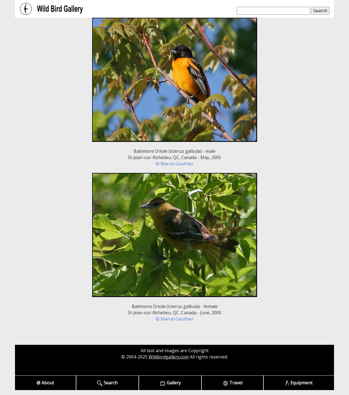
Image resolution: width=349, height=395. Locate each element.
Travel (232, 383)
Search (107, 383)
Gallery (170, 383)
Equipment (299, 383)
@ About (45, 383)
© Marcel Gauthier (175, 164)
